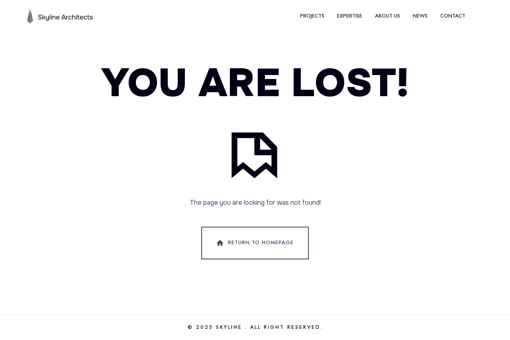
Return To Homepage (254, 243)
